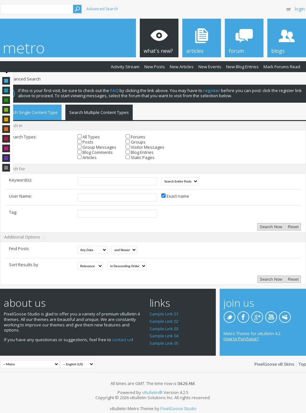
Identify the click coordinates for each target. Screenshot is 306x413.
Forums (135, 136)
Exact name (175, 196)
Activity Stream (125, 67)
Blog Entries (140, 152)
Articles (87, 157)
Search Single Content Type (31, 112)
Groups (136, 142)
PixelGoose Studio (178, 408)
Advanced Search (102, 9)
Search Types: (23, 136)
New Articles (182, 67)
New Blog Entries (242, 67)
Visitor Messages (145, 147)
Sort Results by (23, 264)
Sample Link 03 (163, 329)
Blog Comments (95, 152)
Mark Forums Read (281, 67)
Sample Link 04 (163, 336)
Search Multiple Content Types (99, 112)
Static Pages (140, 157)
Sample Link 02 (163, 321)
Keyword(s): (20, 180)
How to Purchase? (241, 339)
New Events (209, 67)
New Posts (154, 67)
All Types (88, 136)
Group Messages (96, 147)
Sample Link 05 (163, 343)
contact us (122, 340)
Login (300, 9)
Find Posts (19, 248)
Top (302, 364)
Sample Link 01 (163, 314)
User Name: (20, 196)
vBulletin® (152, 392)
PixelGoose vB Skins (274, 364)
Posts (85, 142)
